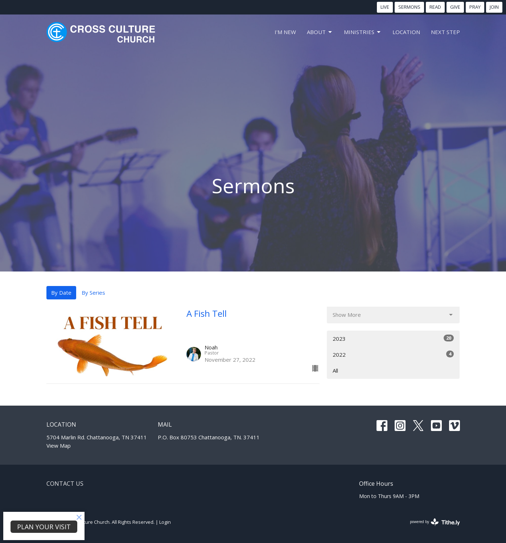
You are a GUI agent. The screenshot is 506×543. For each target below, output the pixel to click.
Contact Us (64, 484)
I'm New (285, 32)
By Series (93, 292)
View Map (58, 445)
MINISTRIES (363, 32)
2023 (393, 338)
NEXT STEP (445, 32)
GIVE (455, 7)
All (335, 370)
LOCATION (406, 32)
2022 (393, 354)
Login (165, 522)
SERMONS (409, 7)
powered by (435, 522)
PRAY (475, 7)
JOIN (494, 7)
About (320, 32)
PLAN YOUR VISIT (44, 526)
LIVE (384, 7)
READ (435, 7)
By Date (61, 292)
